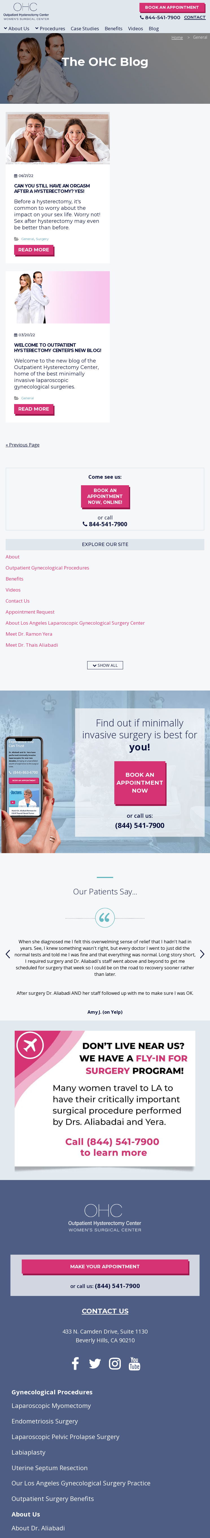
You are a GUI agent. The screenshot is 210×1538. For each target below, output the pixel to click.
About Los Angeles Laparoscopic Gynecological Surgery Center (75, 471)
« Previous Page (23, 293)
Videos (13, 438)
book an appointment (140, 627)
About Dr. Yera (33, 1391)
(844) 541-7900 (139, 674)
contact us (105, 1159)
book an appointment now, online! (105, 344)
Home (177, 37)
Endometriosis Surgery (45, 1269)
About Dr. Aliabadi (38, 1376)
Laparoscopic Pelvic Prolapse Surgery (65, 1285)
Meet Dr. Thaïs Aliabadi (32, 493)
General (27, 241)
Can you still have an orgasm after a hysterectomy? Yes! (52, 184)
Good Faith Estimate (122, 1462)
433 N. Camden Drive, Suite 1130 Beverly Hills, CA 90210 (105, 1184)
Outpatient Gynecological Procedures (47, 416)
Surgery (42, 241)
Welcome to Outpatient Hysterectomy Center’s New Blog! (151, 187)
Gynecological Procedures (52, 1240)
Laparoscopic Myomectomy (51, 1254)
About (12, 405)
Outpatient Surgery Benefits (53, 1347)
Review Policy (135, 1470)
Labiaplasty (28, 1300)
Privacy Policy (81, 1462)
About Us (26, 1362)
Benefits (14, 427)
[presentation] (8, 802)
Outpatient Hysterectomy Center (31, 12)
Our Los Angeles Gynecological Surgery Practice (81, 1331)
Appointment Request (30, 460)
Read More (33, 251)
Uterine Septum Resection (50, 1315)
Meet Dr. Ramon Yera (29, 482)
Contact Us (18, 449)
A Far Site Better (117, 1449)
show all (105, 513)
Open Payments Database (88, 1470)
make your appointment (105, 1115)
